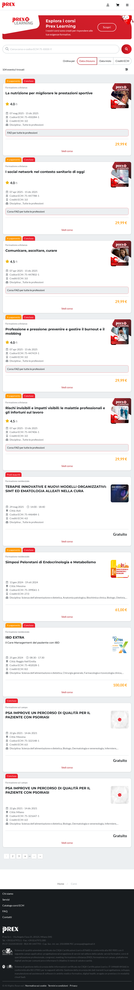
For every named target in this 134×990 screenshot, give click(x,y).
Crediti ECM (122, 60)
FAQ (4, 911)
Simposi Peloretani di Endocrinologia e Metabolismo (50, 562)
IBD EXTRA (14, 637)
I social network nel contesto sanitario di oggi (45, 172)
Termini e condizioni (58, 985)
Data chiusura (87, 60)
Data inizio (105, 60)
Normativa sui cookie (35, 985)
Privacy (73, 985)
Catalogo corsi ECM (13, 905)
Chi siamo (7, 893)
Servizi (6, 899)
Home (60, 883)
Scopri (107, 27)
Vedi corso (67, 151)
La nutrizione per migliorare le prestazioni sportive (49, 93)
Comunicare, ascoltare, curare (31, 251)
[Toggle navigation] (127, 5)
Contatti (7, 917)
